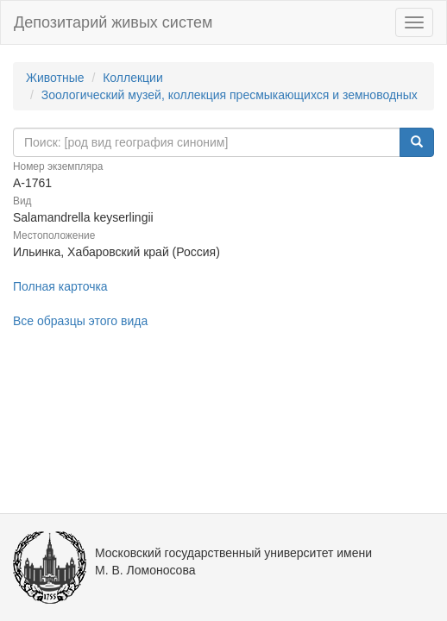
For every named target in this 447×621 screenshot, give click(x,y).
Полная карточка (60, 286)
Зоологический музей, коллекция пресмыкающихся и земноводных (229, 95)
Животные (55, 78)
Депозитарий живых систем (113, 22)
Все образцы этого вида (80, 321)
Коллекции (133, 78)
